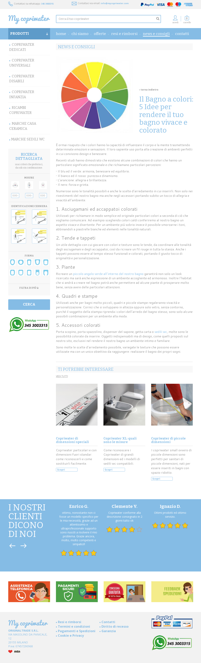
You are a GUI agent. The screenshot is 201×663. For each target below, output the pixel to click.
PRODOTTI (29, 33)
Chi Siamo (80, 33)
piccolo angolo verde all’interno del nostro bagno (108, 273)
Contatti (182, 33)
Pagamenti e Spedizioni (76, 631)
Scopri (61, 469)
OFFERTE (100, 33)
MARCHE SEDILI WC (28, 139)
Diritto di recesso (115, 626)
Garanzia (108, 631)
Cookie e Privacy (71, 635)
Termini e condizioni (74, 626)
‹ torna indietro (148, 89)
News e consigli (156, 33)
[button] (187, 20)
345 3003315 (47, 3)
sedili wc (160, 331)
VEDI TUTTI (62, 376)
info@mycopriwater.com (115, 3)
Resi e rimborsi (124, 33)
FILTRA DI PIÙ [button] (29, 288)
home (61, 33)
